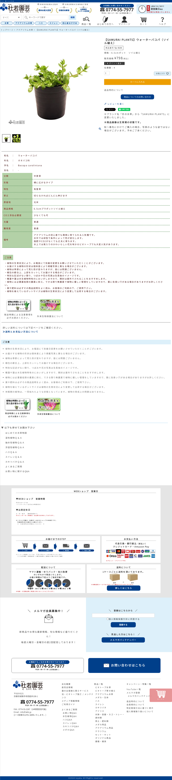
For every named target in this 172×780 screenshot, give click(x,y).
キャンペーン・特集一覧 (139, 684)
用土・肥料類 (102, 721)
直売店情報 (67, 687)
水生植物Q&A (70, 716)
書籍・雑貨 (101, 741)
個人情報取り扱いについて (140, 711)
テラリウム (101, 731)
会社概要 (66, 684)
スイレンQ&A (70, 723)
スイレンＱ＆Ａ (13, 456)
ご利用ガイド (68, 704)
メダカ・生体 (102, 697)
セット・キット (103, 734)
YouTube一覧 (134, 689)
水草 (7, 23)
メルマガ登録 (133, 692)
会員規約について (136, 704)
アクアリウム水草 (23, 23)
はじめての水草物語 (16, 432)
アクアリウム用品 (104, 728)
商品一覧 (98, 684)
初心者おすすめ (69, 23)
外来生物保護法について (50, 316)
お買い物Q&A (70, 713)
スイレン (53, 23)
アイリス (99, 711)
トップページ (7, 30)
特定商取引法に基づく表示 (140, 708)
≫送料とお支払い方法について (20, 331)
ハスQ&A (67, 719)
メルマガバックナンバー (140, 696)
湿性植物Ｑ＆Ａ (13, 437)
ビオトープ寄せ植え (105, 690)
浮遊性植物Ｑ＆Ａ (15, 447)
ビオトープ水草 (103, 687)
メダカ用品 (101, 724)
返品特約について (113, 90)
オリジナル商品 (103, 738)
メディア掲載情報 (71, 701)
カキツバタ (101, 707)
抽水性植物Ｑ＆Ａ (15, 442)
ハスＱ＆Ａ (11, 452)
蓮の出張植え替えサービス (75, 690)
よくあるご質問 (13, 466)
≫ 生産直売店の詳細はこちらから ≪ (30, 524)
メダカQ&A (69, 729)
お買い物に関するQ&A (17, 471)
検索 (72, 17)
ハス (41, 23)
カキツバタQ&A (71, 726)
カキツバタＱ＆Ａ (15, 461)
